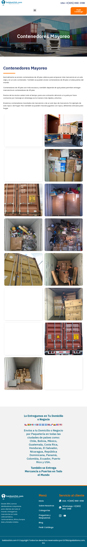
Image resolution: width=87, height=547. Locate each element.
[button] (35, 10)
